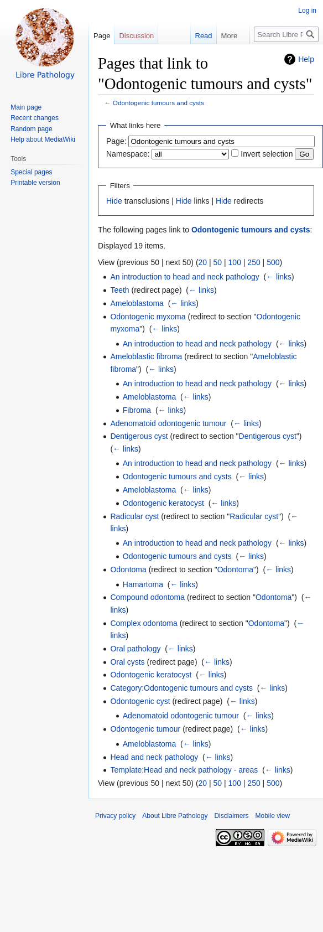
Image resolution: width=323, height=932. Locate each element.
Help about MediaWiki (43, 139)
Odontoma (128, 569)
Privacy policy (115, 816)
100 (234, 262)
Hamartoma (143, 584)
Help (306, 59)
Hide (114, 200)
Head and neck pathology (154, 757)
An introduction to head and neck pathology (184, 276)
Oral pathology (135, 648)
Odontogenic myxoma (147, 316)
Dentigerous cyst (139, 436)
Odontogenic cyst (140, 701)
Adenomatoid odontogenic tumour (168, 423)
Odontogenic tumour (145, 728)
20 (203, 262)
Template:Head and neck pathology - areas (184, 769)
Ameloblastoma (137, 303)
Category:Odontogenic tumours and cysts (181, 688)
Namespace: (128, 153)
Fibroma (137, 410)
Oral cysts (127, 661)
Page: (116, 141)
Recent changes (35, 118)
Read (191, 36)
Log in (307, 10)
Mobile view (272, 816)
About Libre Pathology (174, 816)
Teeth (119, 290)
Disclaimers (231, 816)
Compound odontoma (147, 597)
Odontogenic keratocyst (163, 503)
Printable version (35, 183)
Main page (26, 107)
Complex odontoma (143, 623)
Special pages (31, 172)
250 (253, 262)
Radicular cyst (134, 516)
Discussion (136, 36)
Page (101, 36)
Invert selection (267, 153)
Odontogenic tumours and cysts (158, 102)
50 (217, 262)
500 (273, 262)
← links (278, 276)
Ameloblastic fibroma (146, 356)
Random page (31, 129)
